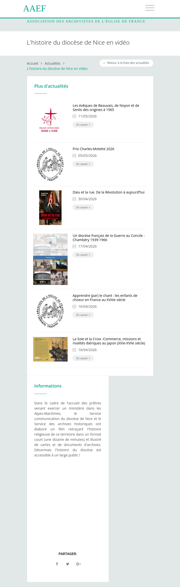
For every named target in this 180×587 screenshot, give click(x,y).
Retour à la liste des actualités (126, 63)
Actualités (53, 63)
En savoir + (83, 124)
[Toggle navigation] (150, 8)
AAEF (34, 8)
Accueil (32, 63)
